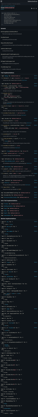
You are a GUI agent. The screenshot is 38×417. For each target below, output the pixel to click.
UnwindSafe (7, 215)
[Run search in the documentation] (19, 4)
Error (24, 151)
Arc (14, 374)
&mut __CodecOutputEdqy (21, 128)
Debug (6, 76)
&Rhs (14, 173)
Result (27, 78)
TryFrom (11, 323)
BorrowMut (10, 231)
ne (4, 173)
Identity (7, 182)
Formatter (17, 78)
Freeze (6, 203)
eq (4, 168)
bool (26, 168)
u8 (16, 134)
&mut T (15, 369)
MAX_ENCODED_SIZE (10, 161)
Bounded (6, 344)
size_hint (6, 120)
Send (5, 208)
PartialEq (8, 166)
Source (2, 9)
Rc (14, 384)
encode (5, 134)
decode (5, 85)
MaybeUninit (13, 96)
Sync (5, 210)
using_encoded (7, 138)
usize (23, 113)
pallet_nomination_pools (6, 6)
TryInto (11, 327)
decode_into (6, 93)
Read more (24, 80)
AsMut (13, 293)
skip (4, 106)
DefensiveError (32, 1)
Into (10, 271)
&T (14, 360)
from (4, 153)
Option (19, 113)
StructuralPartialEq (10, 197)
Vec (14, 134)
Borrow (9, 226)
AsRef (8, 293)
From (8, 151)
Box (14, 379)
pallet (13, 6)
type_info (6, 187)
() (23, 106)
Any (8, 221)
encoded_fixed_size (8, 113)
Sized (28, 125)
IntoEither (10, 276)
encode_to (6, 125)
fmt (4, 78)
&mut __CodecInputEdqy (22, 87)
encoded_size (6, 145)
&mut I (10, 94)
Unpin (5, 213)
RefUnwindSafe (8, 206)
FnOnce (6, 141)
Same (8, 309)
